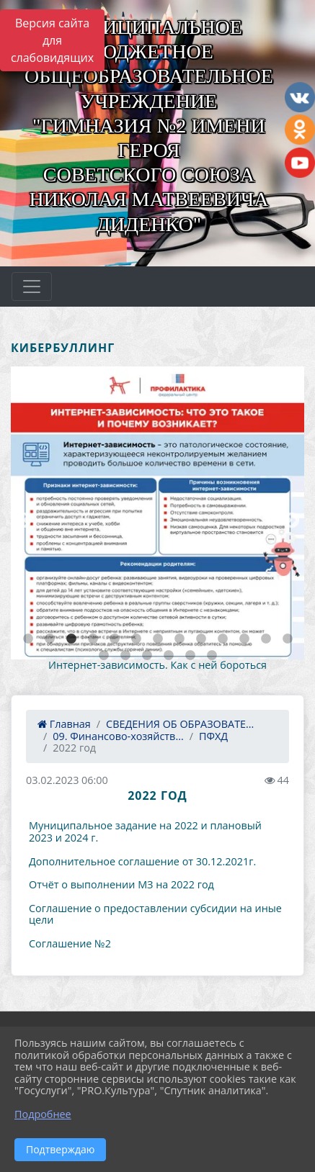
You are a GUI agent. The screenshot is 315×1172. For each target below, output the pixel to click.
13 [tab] (287, 639)
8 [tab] (179, 639)
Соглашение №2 (70, 943)
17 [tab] (168, 656)
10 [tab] (223, 639)
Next (290, 519)
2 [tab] (50, 639)
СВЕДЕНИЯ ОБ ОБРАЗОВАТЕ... (180, 724)
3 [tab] (71, 639)
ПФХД (213, 736)
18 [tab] (190, 656)
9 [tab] (201, 639)
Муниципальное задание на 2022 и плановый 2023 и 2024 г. (145, 831)
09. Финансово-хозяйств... (118, 736)
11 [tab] (244, 639)
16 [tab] (147, 656)
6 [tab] (136, 639)
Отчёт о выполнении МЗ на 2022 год (121, 884)
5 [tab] (114, 639)
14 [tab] (104, 656)
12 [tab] (266, 639)
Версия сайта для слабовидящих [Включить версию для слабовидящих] (52, 40)
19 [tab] (212, 656)
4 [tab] (93, 639)
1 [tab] (28, 639)
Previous (21, 519)
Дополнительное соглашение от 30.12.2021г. (142, 861)
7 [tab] (158, 639)
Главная (64, 724)
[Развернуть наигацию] (32, 286)
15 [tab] (125, 656)
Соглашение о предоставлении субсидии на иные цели (155, 914)
